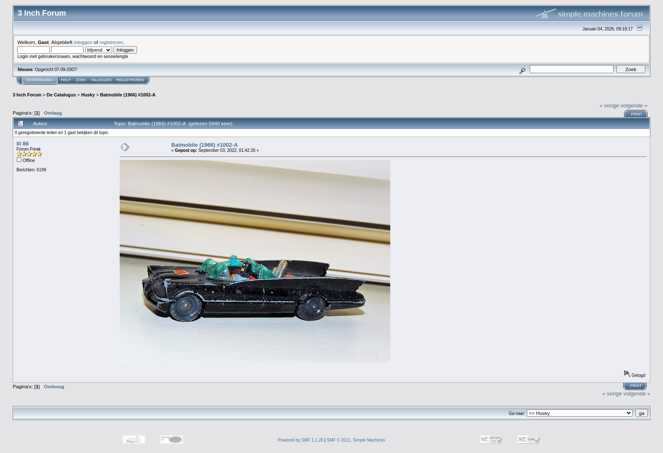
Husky (88, 94)
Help (66, 80)
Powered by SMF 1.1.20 (300, 440)
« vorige (609, 105)
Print (636, 114)
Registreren (130, 80)
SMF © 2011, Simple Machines (356, 440)
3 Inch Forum (27, 94)
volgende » (634, 105)
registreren (111, 42)
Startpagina (39, 80)
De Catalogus (61, 94)
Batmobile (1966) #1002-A (128, 94)
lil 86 (22, 143)
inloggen (83, 42)
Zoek (81, 80)
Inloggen (101, 80)
